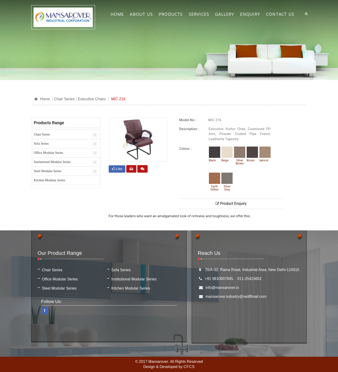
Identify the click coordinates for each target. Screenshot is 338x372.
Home (42, 99)
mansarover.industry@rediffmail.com (236, 296)
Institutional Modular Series (52, 162)
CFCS (189, 367)
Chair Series (64, 99)
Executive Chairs (92, 99)
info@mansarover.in (222, 288)
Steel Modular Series (47, 171)
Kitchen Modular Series (49, 180)
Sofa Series (41, 143)
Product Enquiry (231, 203)
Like (117, 169)
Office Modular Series (48, 153)
